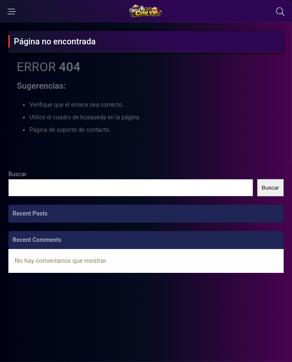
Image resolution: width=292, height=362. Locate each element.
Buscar (17, 174)
